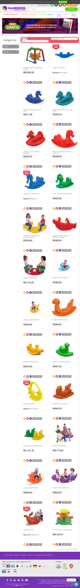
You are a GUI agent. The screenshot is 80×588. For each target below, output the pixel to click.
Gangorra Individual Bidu (60, 276)
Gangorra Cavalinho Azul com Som (32, 111)
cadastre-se (45, 5)
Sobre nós (30, 555)
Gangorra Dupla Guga (30, 279)
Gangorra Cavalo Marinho (31, 195)
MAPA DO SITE (50, 555)
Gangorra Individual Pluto (31, 321)
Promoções (25, 14)
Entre (39, 5)
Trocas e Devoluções (39, 555)
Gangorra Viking (28, 531)
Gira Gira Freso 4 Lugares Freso (62, 528)
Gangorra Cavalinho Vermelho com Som (61, 151)
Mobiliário (51, 14)
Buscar (71, 9)
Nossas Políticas (74, 15)
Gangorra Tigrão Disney (30, 489)
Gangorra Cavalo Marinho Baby (62, 192)
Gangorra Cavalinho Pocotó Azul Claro (62, 109)
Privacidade (23, 555)
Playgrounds (7, 35)
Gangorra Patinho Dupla (30, 363)
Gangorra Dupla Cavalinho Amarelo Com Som (31, 237)
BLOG (66, 14)
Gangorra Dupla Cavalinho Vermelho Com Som (60, 235)
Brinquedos (33, 14)
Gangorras (13, 35)
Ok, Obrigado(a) (62, 2)
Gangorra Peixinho (29, 405)
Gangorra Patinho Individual (61, 360)
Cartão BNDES (59, 15)
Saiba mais (56, 2)
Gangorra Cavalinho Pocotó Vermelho (31, 153)
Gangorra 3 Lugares (58, 67)
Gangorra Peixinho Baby (60, 402)
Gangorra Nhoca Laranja (60, 318)
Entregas (16, 555)
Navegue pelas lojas (10, 14)
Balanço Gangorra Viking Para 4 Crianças (33, 68)
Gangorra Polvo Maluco (59, 444)
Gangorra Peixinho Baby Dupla (32, 447)
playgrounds (42, 14)
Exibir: (23, 41)
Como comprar (8, 555)
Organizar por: (55, 38)
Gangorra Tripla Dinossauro (61, 486)
